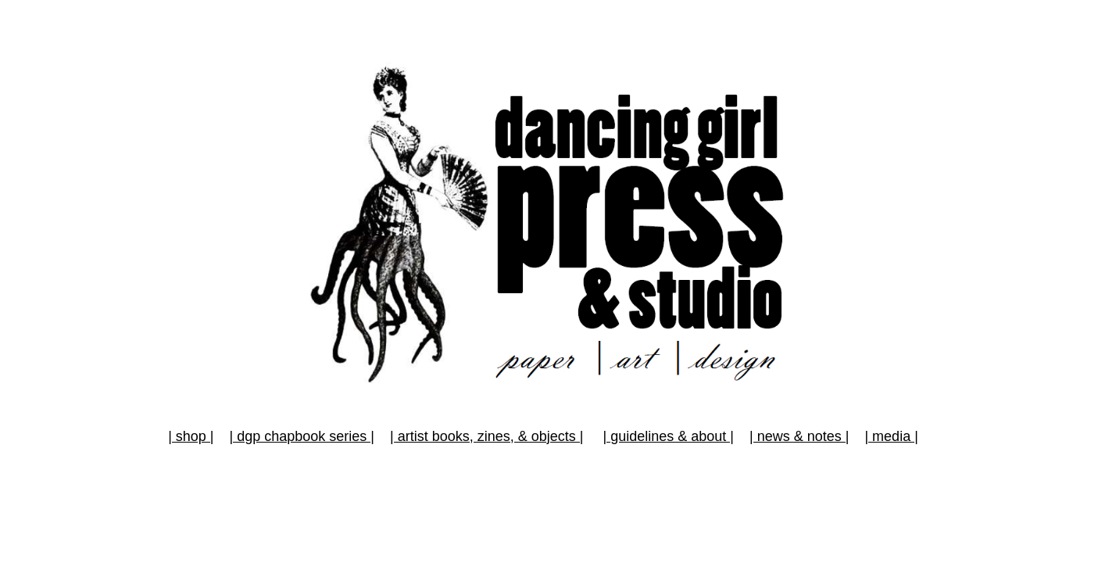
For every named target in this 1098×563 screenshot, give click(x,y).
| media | (890, 436)
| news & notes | (799, 436)
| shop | (190, 436)
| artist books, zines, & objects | (486, 436)
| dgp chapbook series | (302, 436)
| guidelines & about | (668, 436)
